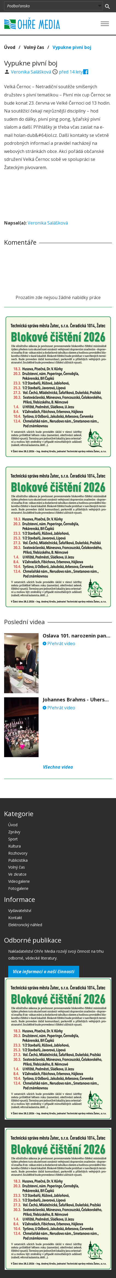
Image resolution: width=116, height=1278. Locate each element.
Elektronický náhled (25, 924)
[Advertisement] (58, 196)
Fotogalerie (18, 888)
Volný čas (34, 47)
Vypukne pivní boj (72, 47)
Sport (13, 839)
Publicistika (18, 860)
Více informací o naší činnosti (43, 972)
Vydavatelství (19, 910)
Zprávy (14, 831)
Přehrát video (59, 644)
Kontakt (15, 917)
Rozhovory (17, 853)
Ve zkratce (17, 874)
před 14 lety (71, 72)
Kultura (14, 846)
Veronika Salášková (31, 72)
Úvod (9, 47)
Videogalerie (19, 881)
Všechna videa (58, 767)
